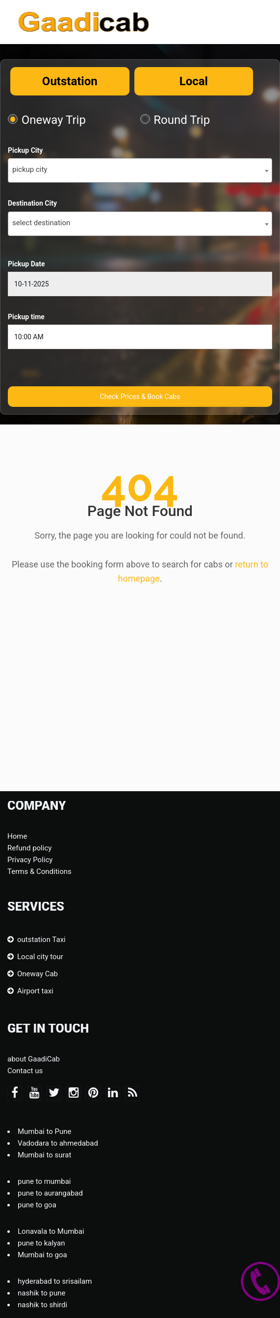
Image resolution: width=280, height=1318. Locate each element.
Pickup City (25, 150)
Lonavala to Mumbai (51, 1231)
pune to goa (37, 1204)
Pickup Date (26, 264)
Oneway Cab (37, 973)
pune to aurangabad (50, 1193)
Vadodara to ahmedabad (58, 1143)
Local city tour (40, 956)
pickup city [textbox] (29, 169)
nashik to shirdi (42, 1304)
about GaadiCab (33, 1059)
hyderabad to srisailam (55, 1281)
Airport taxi (35, 991)
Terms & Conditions (39, 871)
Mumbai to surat (44, 1155)
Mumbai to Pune (44, 1131)
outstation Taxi (41, 939)
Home (17, 836)
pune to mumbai (44, 1181)
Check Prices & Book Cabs (140, 396)
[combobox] (140, 170)
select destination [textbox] (41, 222)
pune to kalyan (41, 1243)
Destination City (32, 203)
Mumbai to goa (42, 1254)
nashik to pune (41, 1293)
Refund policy (29, 848)
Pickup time (26, 317)
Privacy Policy (29, 859)
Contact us (25, 1070)
